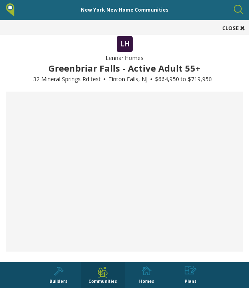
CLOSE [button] (233, 28)
